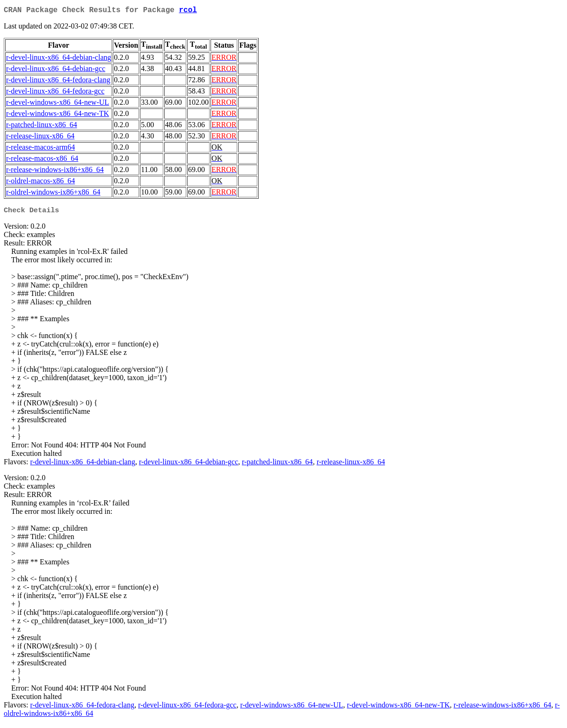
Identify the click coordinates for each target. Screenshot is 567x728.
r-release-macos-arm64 (40, 149)
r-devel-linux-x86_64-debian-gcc (55, 70)
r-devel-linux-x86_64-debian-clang (58, 59)
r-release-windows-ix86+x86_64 (55, 171)
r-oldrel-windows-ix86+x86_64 (53, 194)
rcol (187, 11)
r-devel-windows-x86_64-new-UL (57, 104)
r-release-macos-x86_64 (42, 160)
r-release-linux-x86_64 (40, 138)
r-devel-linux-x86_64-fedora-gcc (55, 93)
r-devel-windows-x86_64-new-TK (57, 115)
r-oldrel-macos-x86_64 (40, 183)
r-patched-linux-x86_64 (41, 126)
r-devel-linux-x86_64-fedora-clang (58, 82)
